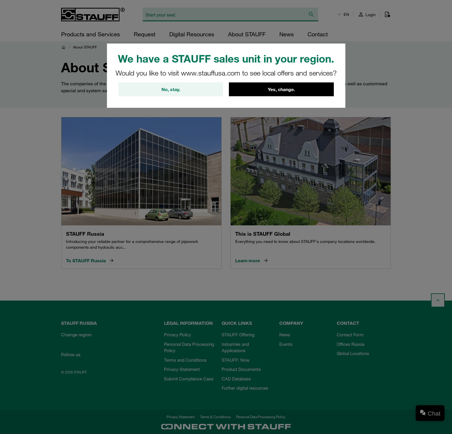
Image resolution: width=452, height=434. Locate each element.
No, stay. (170, 89)
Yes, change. (281, 89)
